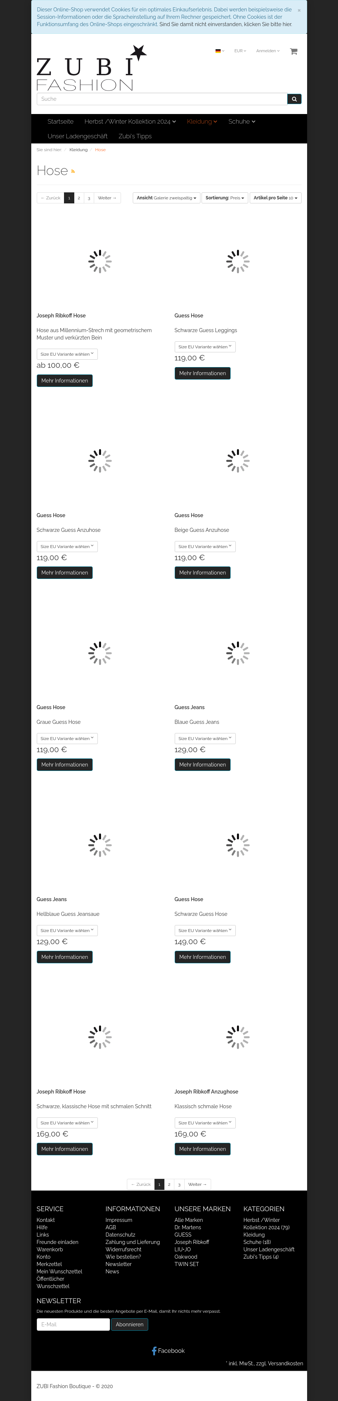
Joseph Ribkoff (192, 1242)
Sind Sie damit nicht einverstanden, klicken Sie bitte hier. (226, 24)
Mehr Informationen (65, 381)
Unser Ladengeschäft (78, 136)
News (112, 1271)
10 (276, 197)
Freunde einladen (58, 1242)
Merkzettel (49, 1264)
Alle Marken (189, 1220)
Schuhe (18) (257, 1242)
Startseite (61, 121)
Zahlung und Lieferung (133, 1242)
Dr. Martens (188, 1227)
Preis (225, 197)
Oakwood (186, 1257)
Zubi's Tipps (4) (261, 1257)
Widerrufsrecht (124, 1249)
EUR (240, 51)
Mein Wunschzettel (59, 1271)
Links (43, 1235)
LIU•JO (183, 1249)
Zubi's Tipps (135, 136)
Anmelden (268, 51)
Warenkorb (50, 1249)
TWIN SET (187, 1264)
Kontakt (46, 1220)
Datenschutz (120, 1235)
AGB (111, 1227)
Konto (44, 1257)
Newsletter (119, 1264)
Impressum (119, 1220)
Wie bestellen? (123, 1257)
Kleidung (202, 121)
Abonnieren (129, 1324)
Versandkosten (285, 1363)
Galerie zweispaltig (166, 197)
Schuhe (241, 121)
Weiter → (107, 197)
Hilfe (42, 1227)
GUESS (183, 1235)
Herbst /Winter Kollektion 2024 (130, 121)
